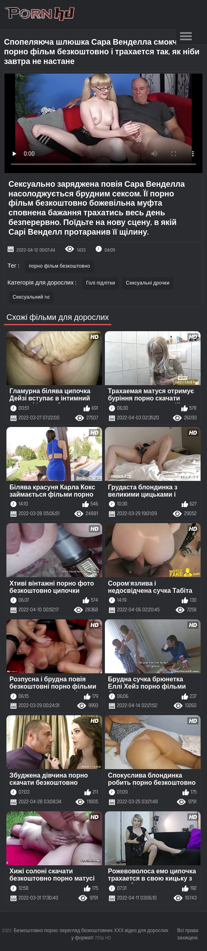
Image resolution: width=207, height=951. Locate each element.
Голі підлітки (100, 283)
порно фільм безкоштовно (59, 266)
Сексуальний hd (31, 297)
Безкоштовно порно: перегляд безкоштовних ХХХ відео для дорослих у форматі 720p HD (91, 934)
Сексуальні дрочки (147, 283)
